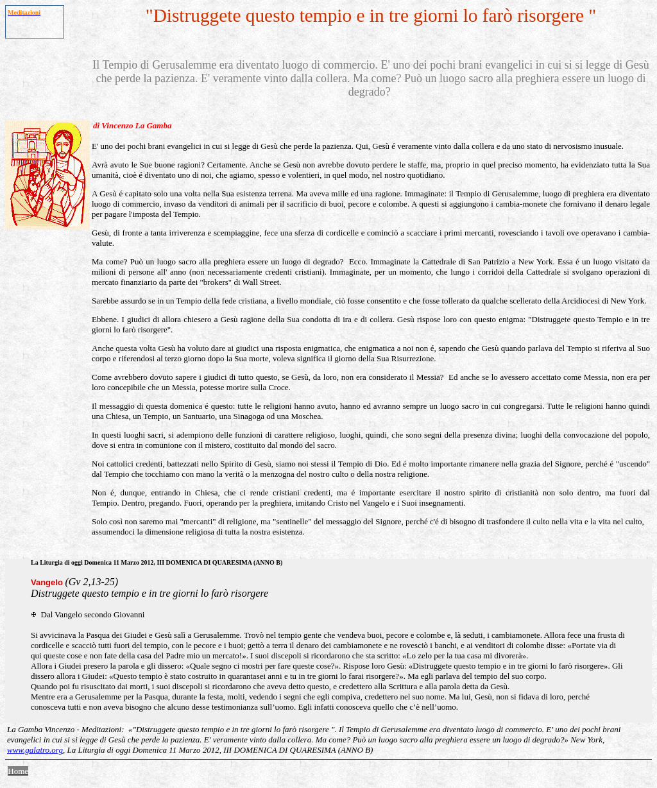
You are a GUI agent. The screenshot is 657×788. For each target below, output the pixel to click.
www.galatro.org (35, 750)
